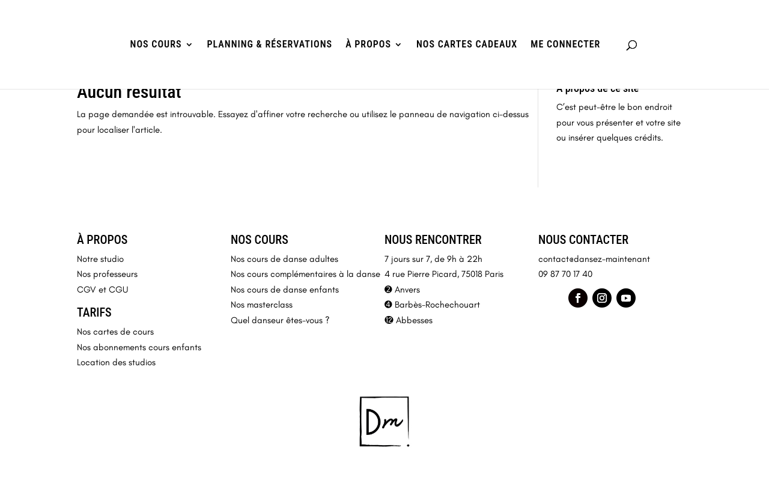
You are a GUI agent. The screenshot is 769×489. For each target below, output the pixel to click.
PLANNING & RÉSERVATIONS (270, 45)
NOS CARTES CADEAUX (466, 45)
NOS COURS (156, 45)
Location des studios (116, 362)
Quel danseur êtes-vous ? (280, 320)
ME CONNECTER (565, 45)
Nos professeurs (107, 274)
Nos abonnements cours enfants (139, 347)
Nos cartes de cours (115, 331)
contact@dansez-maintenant (594, 259)
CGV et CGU (102, 289)
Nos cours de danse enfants (285, 289)
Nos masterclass (262, 304)
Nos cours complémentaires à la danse (305, 274)
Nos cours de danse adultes (284, 259)
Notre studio (100, 259)
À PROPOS (368, 45)
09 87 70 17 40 (565, 274)
